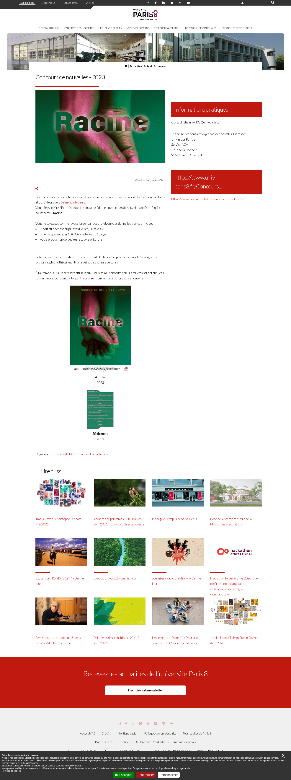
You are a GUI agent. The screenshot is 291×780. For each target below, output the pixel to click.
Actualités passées (155, 66)
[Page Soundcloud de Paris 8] (171, 723)
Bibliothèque (48, 2)
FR (236, 2)
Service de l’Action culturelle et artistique (82, 454)
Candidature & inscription (79, 28)
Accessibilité (27, 2)
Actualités (136, 66)
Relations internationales (200, 28)
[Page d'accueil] (126, 66)
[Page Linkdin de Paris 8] (163, 3)
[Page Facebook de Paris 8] (155, 3)
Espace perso (70, 2)
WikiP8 (90, 2)
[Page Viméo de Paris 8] (180, 3)
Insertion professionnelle (236, 28)
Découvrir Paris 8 (49, 28)
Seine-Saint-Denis (73, 202)
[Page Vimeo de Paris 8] (133, 723)
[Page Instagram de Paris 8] (148, 3)
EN (242, 2)
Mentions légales (127, 733)
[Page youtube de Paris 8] (188, 3)
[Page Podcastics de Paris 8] (163, 723)
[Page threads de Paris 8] (147, 723)
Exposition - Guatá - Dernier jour (115, 578)
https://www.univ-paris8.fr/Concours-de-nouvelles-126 (208, 199)
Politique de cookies (11, 771)
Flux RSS (124, 742)
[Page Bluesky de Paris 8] (172, 3)
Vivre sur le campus (138, 28)
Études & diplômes (111, 28)
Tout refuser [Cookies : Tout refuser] (146, 774)
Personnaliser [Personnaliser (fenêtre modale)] (169, 774)
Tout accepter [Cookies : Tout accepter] (123, 774)
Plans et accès (103, 742)
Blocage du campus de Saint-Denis (174, 519)
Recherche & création (167, 28)
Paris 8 (141, 197)
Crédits (106, 733)
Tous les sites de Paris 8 (197, 733)
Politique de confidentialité (160, 733)
